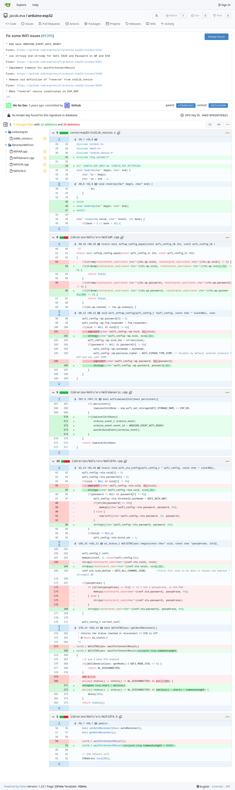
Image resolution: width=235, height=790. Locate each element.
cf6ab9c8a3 (186, 105)
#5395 (47, 35)
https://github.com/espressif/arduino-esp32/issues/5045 (59, 85)
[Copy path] (118, 133)
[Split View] (219, 124)
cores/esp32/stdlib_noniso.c (93, 132)
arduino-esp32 (40, 16)
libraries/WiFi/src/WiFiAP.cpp (94, 237)
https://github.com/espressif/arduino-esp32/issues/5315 (59, 50)
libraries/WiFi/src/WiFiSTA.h (93, 716)
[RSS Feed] (156, 15)
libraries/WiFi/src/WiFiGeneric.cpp (99, 392)
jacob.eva (17, 16)
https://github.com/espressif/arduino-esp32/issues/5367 (59, 61)
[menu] (228, 124)
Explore (21, 5)
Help (35, 5)
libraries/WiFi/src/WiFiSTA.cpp (97, 461)
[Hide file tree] (5, 124)
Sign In (224, 5)
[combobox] (210, 124)
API (228, 786)
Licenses (217, 786)
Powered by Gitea (15, 786)
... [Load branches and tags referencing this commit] (8, 96)
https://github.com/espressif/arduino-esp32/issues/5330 (59, 73)
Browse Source (216, 36)
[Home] (7, 4)
